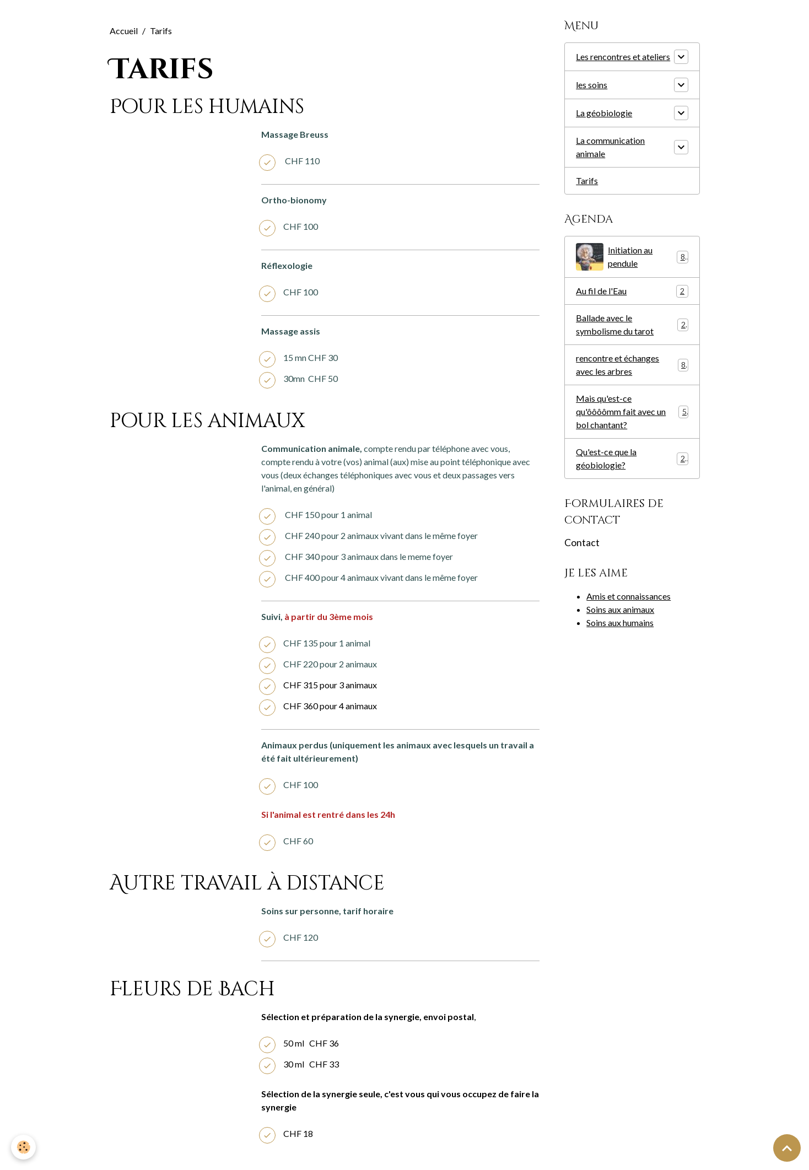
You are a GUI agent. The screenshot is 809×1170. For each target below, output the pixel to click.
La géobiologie (604, 112)
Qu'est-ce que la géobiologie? (632, 458)
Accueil (124, 30)
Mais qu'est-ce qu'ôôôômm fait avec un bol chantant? (632, 411)
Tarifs (587, 180)
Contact (582, 542)
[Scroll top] (787, 1148)
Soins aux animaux (620, 609)
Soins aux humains (620, 622)
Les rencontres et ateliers (623, 56)
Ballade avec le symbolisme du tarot (632, 324)
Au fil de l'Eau (632, 291)
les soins (591, 84)
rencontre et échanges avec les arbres (632, 364)
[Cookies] (23, 1147)
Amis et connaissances (628, 596)
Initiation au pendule (632, 257)
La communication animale (610, 147)
